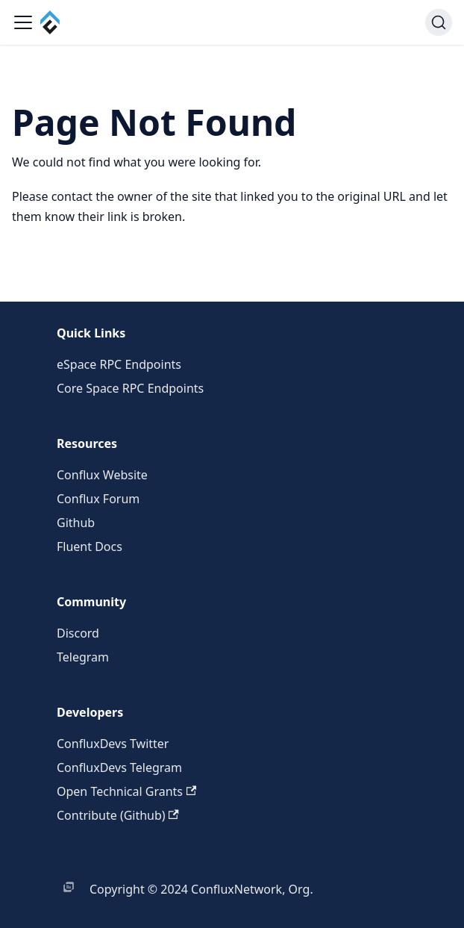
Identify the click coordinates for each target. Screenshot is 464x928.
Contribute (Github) (118, 815)
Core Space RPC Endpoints (130, 388)
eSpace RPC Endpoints (119, 364)
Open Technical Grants (126, 791)
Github (76, 522)
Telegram (83, 657)
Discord (78, 633)
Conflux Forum (98, 499)
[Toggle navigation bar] (23, 22)
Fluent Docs (89, 546)
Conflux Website (102, 475)
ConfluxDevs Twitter (113, 743)
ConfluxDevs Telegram (119, 767)
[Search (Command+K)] (438, 22)
